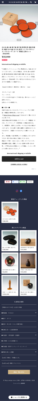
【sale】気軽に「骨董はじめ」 (10, 358)
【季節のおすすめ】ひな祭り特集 (11, 307)
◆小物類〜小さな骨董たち (9, 341)
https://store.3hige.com (11, 115)
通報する (34, 169)
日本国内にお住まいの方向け (19, 164)
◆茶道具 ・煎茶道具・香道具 (10, 335)
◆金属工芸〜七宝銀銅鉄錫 (9, 330)
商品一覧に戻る (19, 372)
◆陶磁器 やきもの (7, 313)
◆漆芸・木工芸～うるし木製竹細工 (12, 324)
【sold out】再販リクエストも (11, 363)
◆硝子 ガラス (6, 318)
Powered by (19, 383)
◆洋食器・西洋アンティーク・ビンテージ (14, 346)
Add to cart (19, 159)
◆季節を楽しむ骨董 (7, 352)
